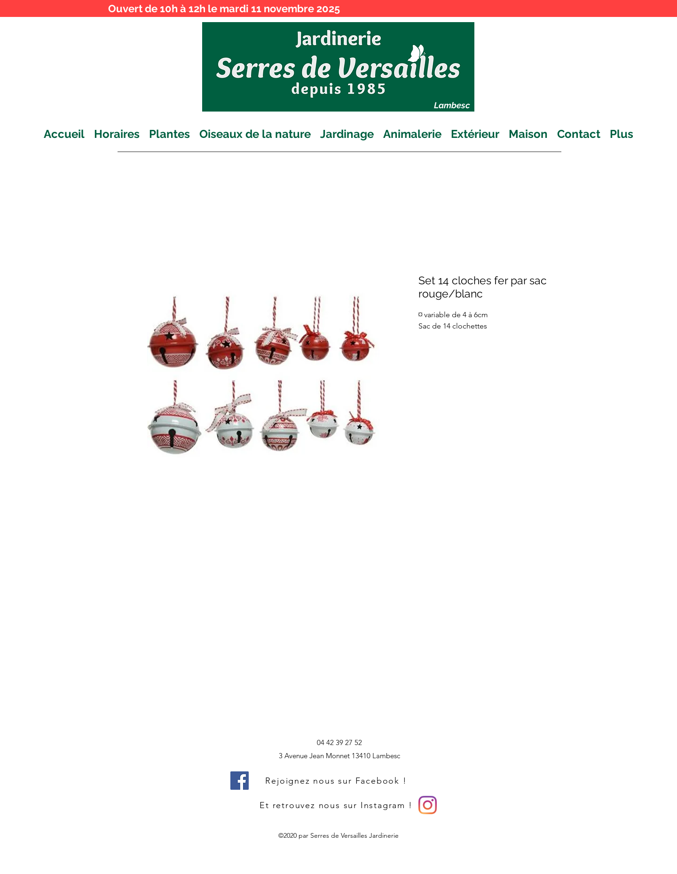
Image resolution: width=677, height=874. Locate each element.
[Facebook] (239, 780)
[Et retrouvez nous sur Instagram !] (337, 805)
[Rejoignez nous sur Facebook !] (337, 780)
